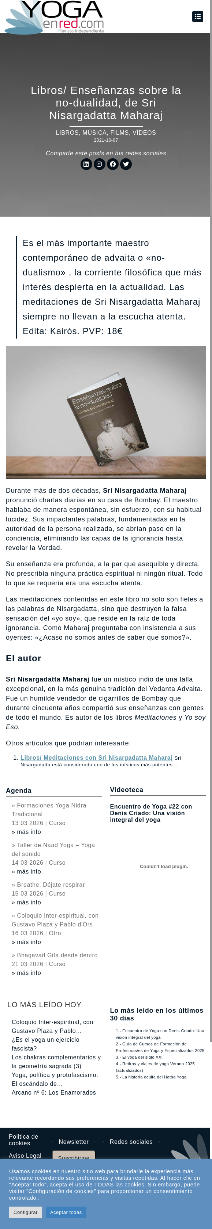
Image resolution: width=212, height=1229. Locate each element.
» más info (26, 832)
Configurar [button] (26, 1212)
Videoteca (126, 790)
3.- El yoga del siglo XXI (139, 1057)
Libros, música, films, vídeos (106, 133)
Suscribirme (74, 1158)
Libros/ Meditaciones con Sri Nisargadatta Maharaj (96, 758)
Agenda (18, 790)
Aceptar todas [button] (66, 1212)
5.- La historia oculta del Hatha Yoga (151, 1077)
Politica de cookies (23, 1140)
